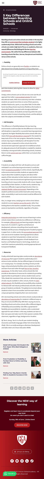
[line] (24, 388)
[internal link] (22, 42)
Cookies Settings (14, 82)
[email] (28, 388)
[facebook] (11, 388)
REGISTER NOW (22, 425)
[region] (22, 78)
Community (6, 31)
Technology (13, 31)
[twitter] (16, 388)
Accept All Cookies (28, 82)
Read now (5, 352)
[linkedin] (20, 388)
